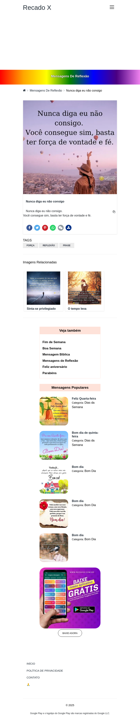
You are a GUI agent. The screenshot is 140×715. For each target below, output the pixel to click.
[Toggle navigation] (112, 7)
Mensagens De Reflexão (46, 90)
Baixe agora (69, 633)
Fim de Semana (54, 342)
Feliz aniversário (54, 367)
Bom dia (77, 466)
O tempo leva (77, 308)
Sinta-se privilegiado (41, 308)
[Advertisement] (70, 42)
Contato (33, 677)
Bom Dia (90, 470)
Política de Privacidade (45, 670)
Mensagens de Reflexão (60, 360)
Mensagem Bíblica (56, 354)
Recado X (37, 7)
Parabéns (49, 373)
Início (38, 663)
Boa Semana (51, 348)
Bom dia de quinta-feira (85, 434)
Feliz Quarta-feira (84, 398)
